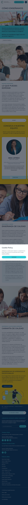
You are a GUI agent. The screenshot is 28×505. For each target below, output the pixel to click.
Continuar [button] (14, 257)
